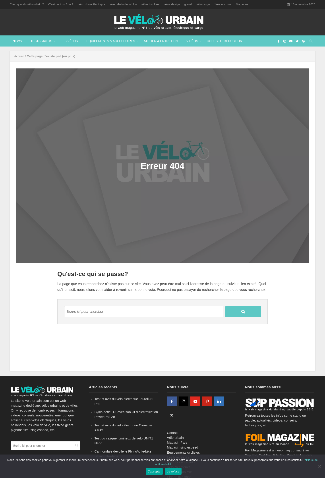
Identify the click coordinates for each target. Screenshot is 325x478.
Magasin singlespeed (182, 447)
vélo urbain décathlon (123, 4)
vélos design (172, 4)
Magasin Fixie (177, 442)
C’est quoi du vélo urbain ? (27, 4)
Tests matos (41, 41)
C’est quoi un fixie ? (60, 4)
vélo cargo (203, 4)
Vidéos (192, 41)
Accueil (19, 56)
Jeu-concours (222, 4)
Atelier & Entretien (161, 41)
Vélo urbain (175, 437)
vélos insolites (150, 4)
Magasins (242, 4)
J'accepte (154, 471)
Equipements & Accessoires (111, 41)
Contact (172, 433)
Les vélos (69, 41)
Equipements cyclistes (183, 452)
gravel (188, 4)
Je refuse (173, 471)
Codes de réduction (224, 41)
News (17, 41)
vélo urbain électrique (91, 4)
